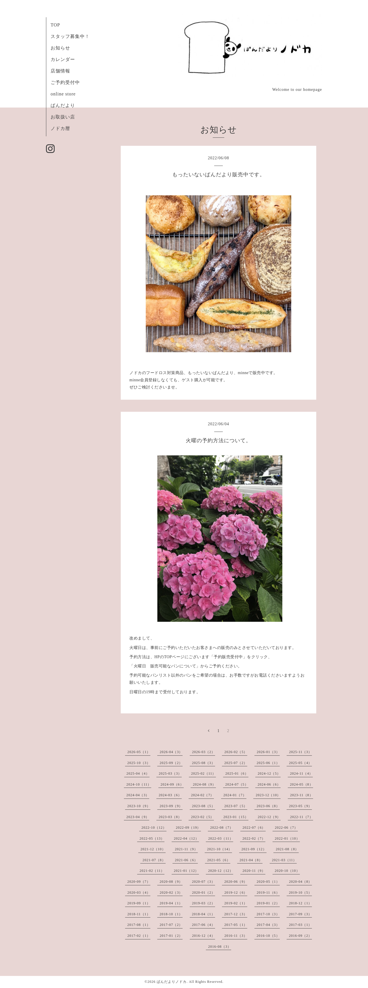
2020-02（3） (171, 893)
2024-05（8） (301, 784)
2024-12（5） (269, 773)
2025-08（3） (203, 763)
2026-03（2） (203, 752)
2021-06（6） (186, 860)
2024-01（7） (234, 795)
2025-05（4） (300, 763)
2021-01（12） (186, 871)
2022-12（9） (269, 817)
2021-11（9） (186, 849)
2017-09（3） (300, 914)
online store (63, 93)
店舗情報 (60, 70)
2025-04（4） (138, 773)
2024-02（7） (202, 795)
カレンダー (63, 59)
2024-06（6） (269, 784)
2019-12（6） (235, 893)
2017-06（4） (203, 925)
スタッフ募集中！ (70, 36)
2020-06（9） (235, 882)
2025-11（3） (300, 752)
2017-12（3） (235, 914)
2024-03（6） (170, 795)
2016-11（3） (235, 936)
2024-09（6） (172, 784)
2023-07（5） (235, 806)
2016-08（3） (219, 947)
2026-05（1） (138, 752)
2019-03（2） (203, 903)
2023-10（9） (138, 806)
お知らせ (60, 47)
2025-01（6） (236, 773)
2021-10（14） (219, 849)
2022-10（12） (153, 828)
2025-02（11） (203, 773)
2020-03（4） (138, 893)
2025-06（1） (268, 763)
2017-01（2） (171, 936)
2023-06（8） (268, 806)
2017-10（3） (268, 914)
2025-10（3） (138, 763)
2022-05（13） (151, 838)
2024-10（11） (138, 784)
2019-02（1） (235, 903)
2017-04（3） (268, 925)
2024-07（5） (236, 784)
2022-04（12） (186, 838)
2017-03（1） (300, 925)
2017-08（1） (138, 925)
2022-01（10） (287, 838)
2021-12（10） (153, 849)
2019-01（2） (268, 903)
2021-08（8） (287, 849)
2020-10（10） (287, 871)
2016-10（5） (268, 936)
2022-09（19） (188, 828)
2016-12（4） (203, 936)
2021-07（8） (154, 860)
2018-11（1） (138, 914)
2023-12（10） (268, 795)
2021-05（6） (218, 860)
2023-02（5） (202, 817)
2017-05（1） (235, 925)
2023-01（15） (235, 817)
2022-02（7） (253, 838)
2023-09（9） (171, 806)
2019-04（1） (171, 903)
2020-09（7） (138, 882)
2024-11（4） (301, 773)
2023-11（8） (301, 795)
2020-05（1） (268, 882)
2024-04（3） (137, 795)
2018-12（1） (300, 903)
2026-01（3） (268, 752)
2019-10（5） (300, 893)
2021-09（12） (254, 849)
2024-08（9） (204, 784)
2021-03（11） (284, 860)
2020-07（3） (203, 882)
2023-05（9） (300, 806)
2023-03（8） (170, 817)
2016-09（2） (300, 936)
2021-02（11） (151, 871)
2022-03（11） (220, 838)
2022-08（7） (221, 828)
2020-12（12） (220, 871)
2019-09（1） (138, 903)
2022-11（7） (301, 817)
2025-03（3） (170, 773)
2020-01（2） (203, 893)
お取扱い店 (63, 116)
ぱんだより (63, 105)
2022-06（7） (286, 828)
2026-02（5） (235, 752)
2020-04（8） (300, 882)
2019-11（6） (268, 893)
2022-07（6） (254, 828)
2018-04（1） (203, 914)
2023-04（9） (137, 817)
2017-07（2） (171, 925)
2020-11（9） (254, 871)
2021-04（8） (250, 860)
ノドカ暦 (60, 128)
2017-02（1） (138, 936)
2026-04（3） (171, 752)
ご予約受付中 (65, 82)
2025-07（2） (235, 763)
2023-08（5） (203, 806)
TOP (55, 24)
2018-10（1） (171, 914)
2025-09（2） (171, 763)
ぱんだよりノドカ (172, 982)
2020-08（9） (171, 882)
